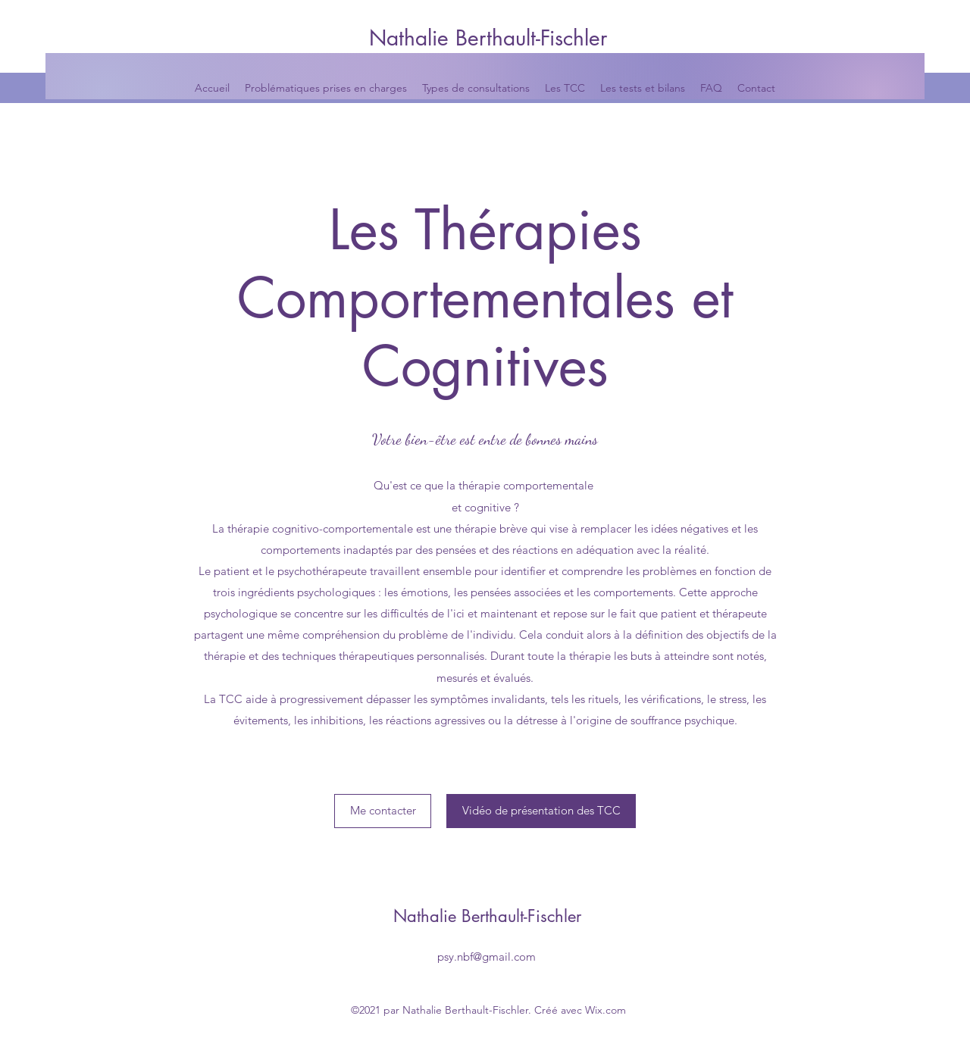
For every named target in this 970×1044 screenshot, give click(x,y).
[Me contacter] (382, 811)
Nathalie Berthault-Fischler (488, 38)
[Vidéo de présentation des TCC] (541, 811)
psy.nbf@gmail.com (486, 956)
